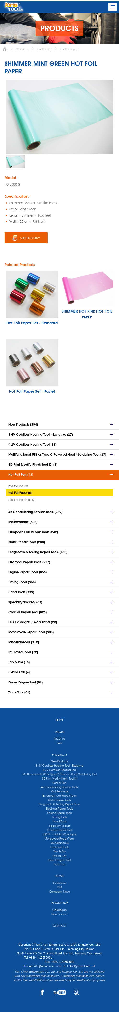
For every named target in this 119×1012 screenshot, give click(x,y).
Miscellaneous (60, 843)
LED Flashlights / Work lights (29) (32, 622)
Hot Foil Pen (44, 49)
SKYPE (76, 992)
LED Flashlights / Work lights (59, 834)
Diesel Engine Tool (59, 860)
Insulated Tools (59, 847)
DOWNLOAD (59, 903)
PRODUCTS (59, 754)
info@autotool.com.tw (48, 966)
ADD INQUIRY (30, 238)
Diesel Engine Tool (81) (25, 682)
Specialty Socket (59, 825)
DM (59, 887)
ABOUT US (59, 738)
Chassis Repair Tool (59, 830)
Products (22, 49)
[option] (16, 161)
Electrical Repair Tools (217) (29, 562)
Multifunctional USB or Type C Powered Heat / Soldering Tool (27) (57, 454)
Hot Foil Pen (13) (20, 474)
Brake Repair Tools (59, 800)
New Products (59, 761)
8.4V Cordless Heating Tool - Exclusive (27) (40, 434)
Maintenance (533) (22, 522)
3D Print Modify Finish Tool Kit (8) (32, 464)
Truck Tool (59, 864)
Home (4, 49)
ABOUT (59, 731)
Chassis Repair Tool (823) (27, 612)
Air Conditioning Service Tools (59, 787)
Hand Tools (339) (21, 592)
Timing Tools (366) (22, 582)
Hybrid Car (59, 855)
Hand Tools (60, 821)
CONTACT (59, 926)
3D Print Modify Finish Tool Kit (59, 778)
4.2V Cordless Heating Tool (59, 770)
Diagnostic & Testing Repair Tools (59, 804)
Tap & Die (59, 851)
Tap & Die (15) (19, 662)
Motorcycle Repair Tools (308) (31, 632)
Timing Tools (59, 817)
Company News (59, 891)
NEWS (59, 876)
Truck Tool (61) (19, 692)
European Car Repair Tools (60, 795)
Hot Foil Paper (68, 49)
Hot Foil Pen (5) (18, 485)
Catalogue (59, 910)
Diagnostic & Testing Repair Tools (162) (37, 552)
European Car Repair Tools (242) (33, 532)
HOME (59, 720)
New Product (59, 914)
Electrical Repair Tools (59, 808)
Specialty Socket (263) (25, 602)
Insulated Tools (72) (23, 652)
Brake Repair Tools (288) (26, 542)
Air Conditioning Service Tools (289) (35, 512)
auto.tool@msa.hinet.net (79, 966)
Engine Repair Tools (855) (27, 572)
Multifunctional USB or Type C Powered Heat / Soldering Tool (60, 774)
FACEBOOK (42, 992)
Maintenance (59, 791)
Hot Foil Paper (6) (19, 493)
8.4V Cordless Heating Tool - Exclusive (59, 765)
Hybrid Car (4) (19, 672)
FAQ (59, 743)
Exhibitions (59, 883)
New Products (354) (23, 424)
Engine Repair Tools (59, 813)
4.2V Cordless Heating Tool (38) (32, 444)
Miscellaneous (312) (23, 642)
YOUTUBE (59, 992)
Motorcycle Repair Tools (59, 838)
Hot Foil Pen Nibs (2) (21, 499)
